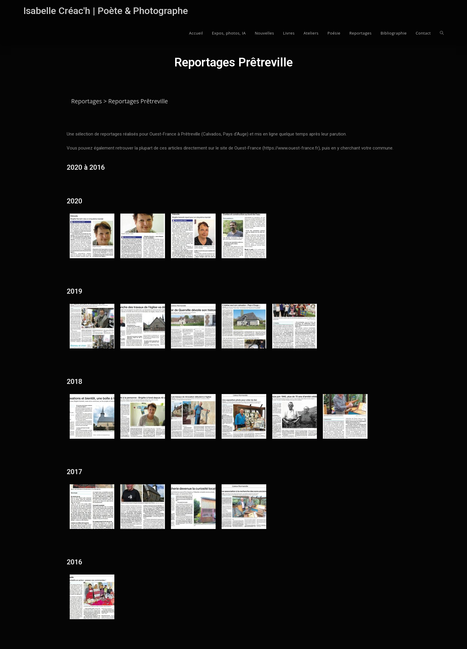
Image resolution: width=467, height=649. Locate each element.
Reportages (86, 101)
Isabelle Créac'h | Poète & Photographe (105, 10)
